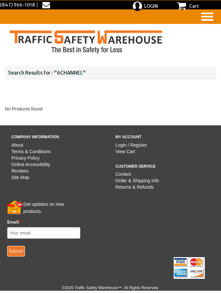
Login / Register (131, 145)
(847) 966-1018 (17, 5)
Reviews (20, 170)
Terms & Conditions (31, 151)
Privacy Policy (25, 158)
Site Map (20, 177)
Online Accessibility (30, 164)
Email (14, 222)
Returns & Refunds (134, 187)
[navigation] (207, 16)
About (17, 145)
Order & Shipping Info (137, 180)
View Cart (125, 151)
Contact (123, 174)
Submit (16, 251)
